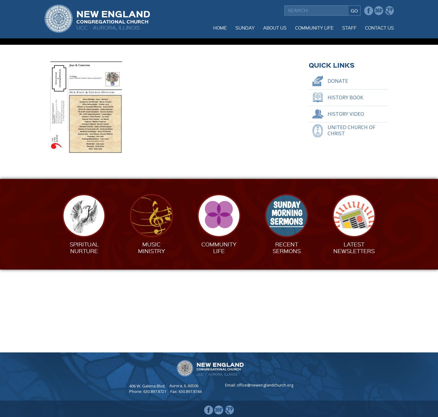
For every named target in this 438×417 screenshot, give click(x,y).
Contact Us (379, 28)
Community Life (314, 28)
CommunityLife (219, 330)
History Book (345, 180)
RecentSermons (287, 330)
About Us (275, 28)
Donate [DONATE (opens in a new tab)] (338, 164)
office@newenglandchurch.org (265, 385)
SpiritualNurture (84, 330)
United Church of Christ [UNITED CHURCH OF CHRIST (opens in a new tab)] (351, 213)
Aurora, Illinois (116, 27)
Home (220, 28)
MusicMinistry (151, 330)
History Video (346, 196)
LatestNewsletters (354, 330)
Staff (349, 28)
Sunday (245, 28)
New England (113, 16)
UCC (82, 27)
